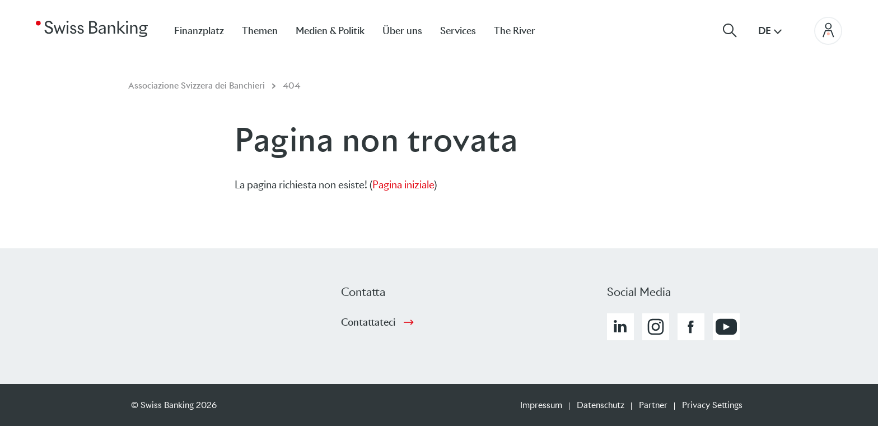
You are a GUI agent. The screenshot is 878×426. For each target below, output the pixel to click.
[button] (620, 326)
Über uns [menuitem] (402, 31)
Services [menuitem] (458, 31)
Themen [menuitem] (260, 31)
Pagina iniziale (403, 184)
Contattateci (368, 322)
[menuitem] (523, 30)
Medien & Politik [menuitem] (330, 31)
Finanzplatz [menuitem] (199, 31)
